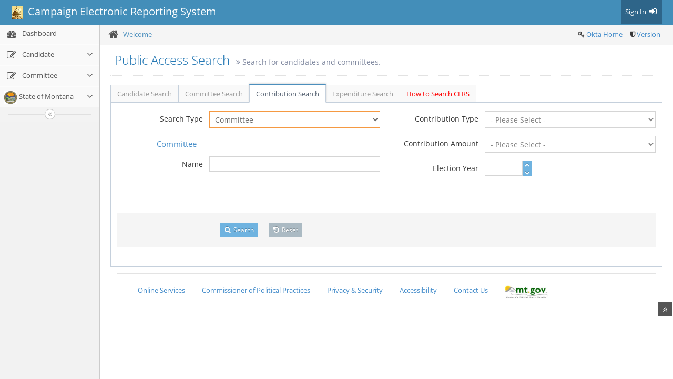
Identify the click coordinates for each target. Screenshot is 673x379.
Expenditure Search (362, 93)
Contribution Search (287, 93)
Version (648, 34)
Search (239, 229)
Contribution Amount (441, 143)
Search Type (181, 119)
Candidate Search (144, 93)
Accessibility (418, 290)
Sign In (641, 11)
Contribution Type (446, 119)
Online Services (161, 290)
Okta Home (604, 34)
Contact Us (471, 290)
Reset (285, 229)
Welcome (137, 34)
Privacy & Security (355, 290)
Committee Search (214, 93)
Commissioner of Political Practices (256, 290)
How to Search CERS (438, 93)
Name (192, 164)
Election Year (455, 168)
